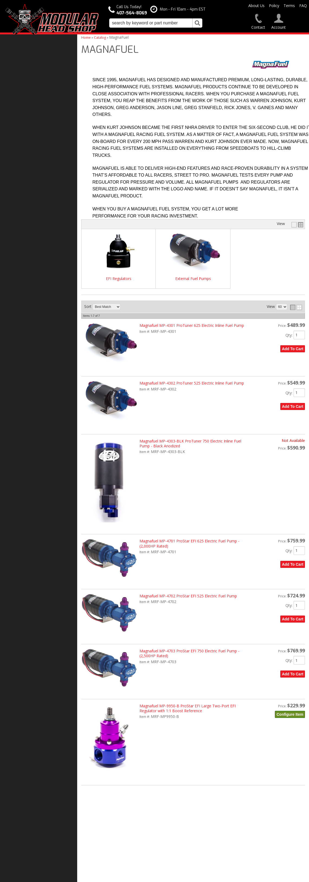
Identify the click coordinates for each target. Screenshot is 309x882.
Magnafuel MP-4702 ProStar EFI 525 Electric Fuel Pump (188, 595)
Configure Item (290, 714)
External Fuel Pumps (193, 278)
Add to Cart (292, 349)
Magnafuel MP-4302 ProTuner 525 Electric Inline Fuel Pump (191, 383)
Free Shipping (22, 396)
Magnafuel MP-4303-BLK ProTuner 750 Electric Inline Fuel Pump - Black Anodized (190, 443)
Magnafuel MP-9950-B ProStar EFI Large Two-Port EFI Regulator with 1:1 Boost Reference (187, 708)
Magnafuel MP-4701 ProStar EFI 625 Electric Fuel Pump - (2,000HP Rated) (189, 543)
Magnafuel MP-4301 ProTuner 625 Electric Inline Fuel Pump (191, 325)
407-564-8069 (21, 470)
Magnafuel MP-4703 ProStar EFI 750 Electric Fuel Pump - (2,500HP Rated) (189, 653)
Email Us (18, 459)
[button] (155, 23)
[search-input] (150, 23)
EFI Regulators (118, 278)
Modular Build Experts (30, 423)
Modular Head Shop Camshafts (37, 381)
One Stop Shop (23, 407)
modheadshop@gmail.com (180, 824)
